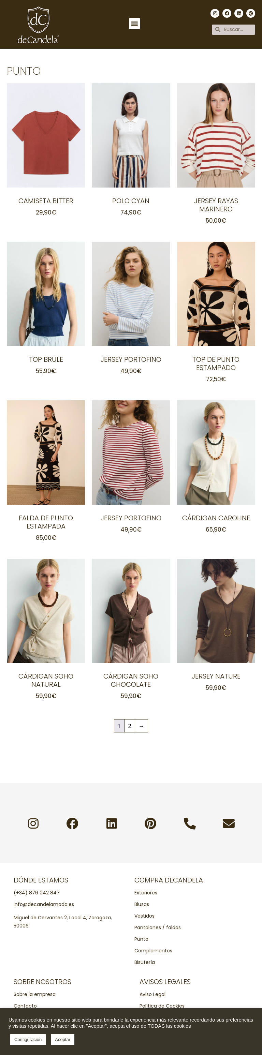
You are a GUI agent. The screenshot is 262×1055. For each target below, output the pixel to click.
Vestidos (144, 915)
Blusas (141, 904)
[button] (134, 23)
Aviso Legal (152, 994)
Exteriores (145, 892)
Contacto (25, 1005)
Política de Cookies (162, 1005)
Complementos (153, 950)
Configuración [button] (28, 1039)
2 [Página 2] (130, 726)
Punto (141, 939)
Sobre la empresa (35, 994)
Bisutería (144, 962)
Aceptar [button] (62, 1039)
